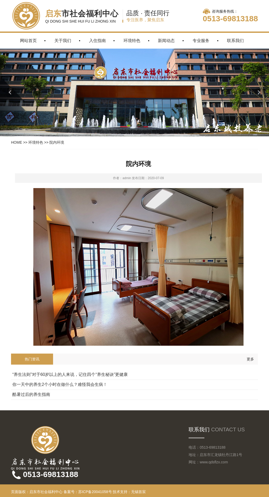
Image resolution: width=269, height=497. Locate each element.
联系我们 (235, 40)
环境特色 (131, 40)
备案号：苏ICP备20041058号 (88, 492)
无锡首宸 (138, 492)
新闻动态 (166, 40)
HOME (16, 142)
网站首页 (28, 40)
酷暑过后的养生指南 (31, 394)
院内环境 (56, 142)
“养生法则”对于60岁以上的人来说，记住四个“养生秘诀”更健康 (70, 374)
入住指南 (97, 40)
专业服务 (201, 40)
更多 (250, 359)
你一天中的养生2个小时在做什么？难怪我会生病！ (59, 384)
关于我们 (62, 40)
